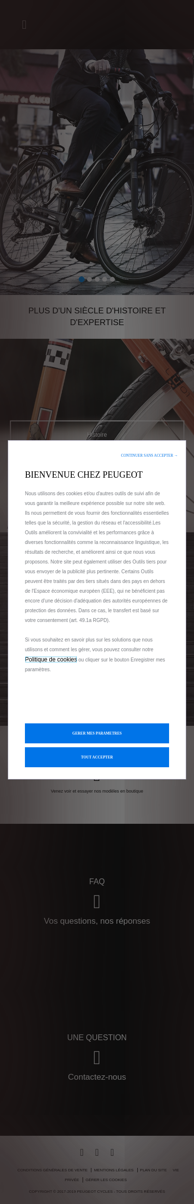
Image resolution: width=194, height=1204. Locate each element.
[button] (149, 455)
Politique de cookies (51, 659)
